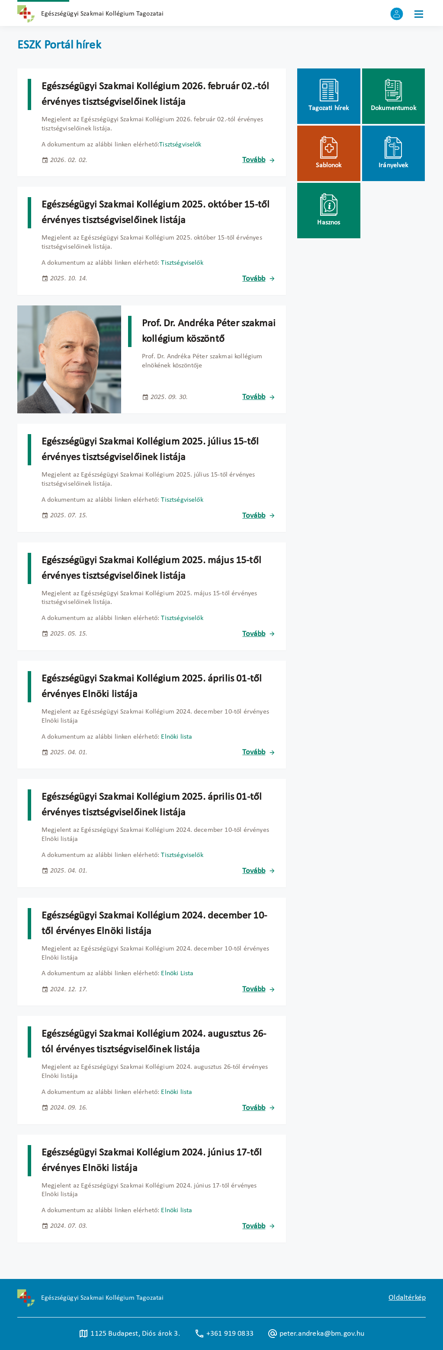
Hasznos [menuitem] (328, 222)
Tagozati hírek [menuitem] (328, 108)
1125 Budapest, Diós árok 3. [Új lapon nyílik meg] (129, 1333)
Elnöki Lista (177, 973)
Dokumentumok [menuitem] (393, 108)
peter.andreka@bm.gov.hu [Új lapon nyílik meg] (316, 1333)
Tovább (253, 160)
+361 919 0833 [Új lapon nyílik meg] (224, 1333)
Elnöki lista (176, 736)
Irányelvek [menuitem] (393, 165)
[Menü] (419, 14)
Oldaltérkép (407, 1298)
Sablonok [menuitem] (328, 165)
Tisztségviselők (180, 144)
